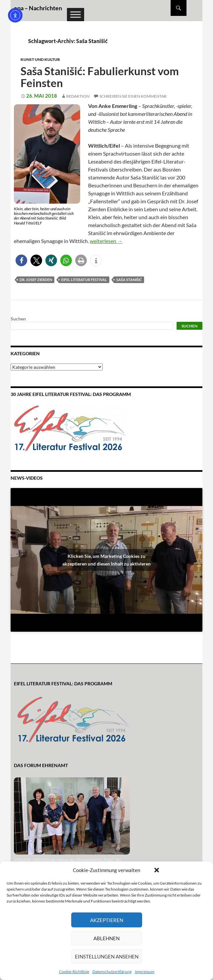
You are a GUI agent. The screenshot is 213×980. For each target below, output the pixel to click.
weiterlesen (106, 241)
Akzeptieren (106, 920)
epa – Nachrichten (38, 8)
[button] (156, 870)
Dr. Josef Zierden (36, 279)
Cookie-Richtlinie (74, 971)
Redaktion (77, 96)
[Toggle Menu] (75, 14)
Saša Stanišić (129, 279)
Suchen (18, 318)
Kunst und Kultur (40, 59)
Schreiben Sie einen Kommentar (133, 96)
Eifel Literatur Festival (84, 279)
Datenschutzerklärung (112, 971)
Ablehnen (106, 938)
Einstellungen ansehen (106, 956)
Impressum (144, 971)
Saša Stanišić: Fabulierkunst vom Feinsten (100, 76)
